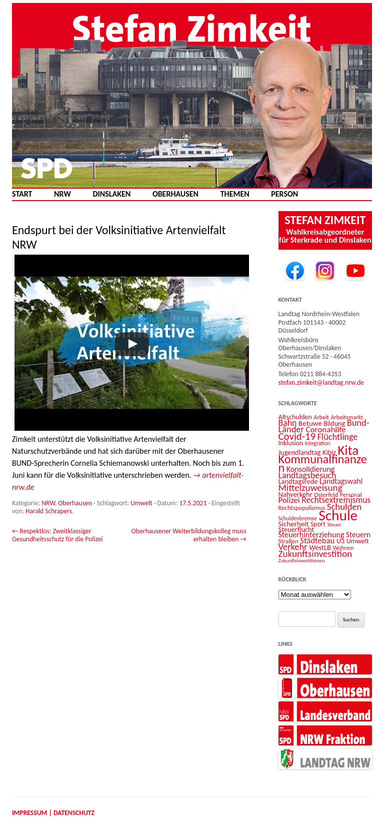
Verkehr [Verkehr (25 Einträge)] (293, 546)
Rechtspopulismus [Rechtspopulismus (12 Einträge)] (302, 507)
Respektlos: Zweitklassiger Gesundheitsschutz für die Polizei (57, 535)
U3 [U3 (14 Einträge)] (340, 541)
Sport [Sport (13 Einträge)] (318, 524)
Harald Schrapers (49, 511)
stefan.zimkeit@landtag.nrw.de (321, 382)
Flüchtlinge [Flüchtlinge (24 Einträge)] (338, 436)
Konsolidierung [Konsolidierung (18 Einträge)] (310, 469)
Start (22, 194)
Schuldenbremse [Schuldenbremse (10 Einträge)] (297, 518)
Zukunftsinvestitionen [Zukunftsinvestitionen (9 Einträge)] (301, 560)
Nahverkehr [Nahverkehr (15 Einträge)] (295, 494)
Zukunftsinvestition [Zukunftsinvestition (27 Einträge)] (315, 553)
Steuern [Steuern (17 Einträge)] (358, 534)
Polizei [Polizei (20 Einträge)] (289, 500)
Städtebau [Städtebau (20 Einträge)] (317, 540)
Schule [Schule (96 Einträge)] (338, 515)
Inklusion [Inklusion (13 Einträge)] (290, 443)
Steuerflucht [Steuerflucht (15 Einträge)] (296, 529)
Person (284, 194)
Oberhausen (175, 194)
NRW (62, 194)
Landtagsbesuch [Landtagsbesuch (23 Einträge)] (307, 475)
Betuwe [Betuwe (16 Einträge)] (310, 423)
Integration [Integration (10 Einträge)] (317, 443)
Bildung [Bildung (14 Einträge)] (334, 423)
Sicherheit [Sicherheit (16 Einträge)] (293, 523)
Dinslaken (111, 194)
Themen (235, 194)
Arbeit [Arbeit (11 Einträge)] (321, 417)
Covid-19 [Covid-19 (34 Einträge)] (297, 436)
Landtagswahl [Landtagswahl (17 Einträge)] (341, 481)
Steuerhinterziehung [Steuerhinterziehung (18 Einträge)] (311, 534)
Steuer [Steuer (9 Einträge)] (334, 524)
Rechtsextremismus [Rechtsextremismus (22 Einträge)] (336, 499)
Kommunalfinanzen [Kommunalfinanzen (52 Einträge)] (322, 463)
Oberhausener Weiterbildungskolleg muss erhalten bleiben (189, 535)
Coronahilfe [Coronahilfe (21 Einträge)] (326, 429)
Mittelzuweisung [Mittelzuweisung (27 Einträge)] (310, 487)
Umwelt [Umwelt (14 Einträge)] (357, 541)
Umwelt (141, 503)
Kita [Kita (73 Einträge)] (348, 450)
